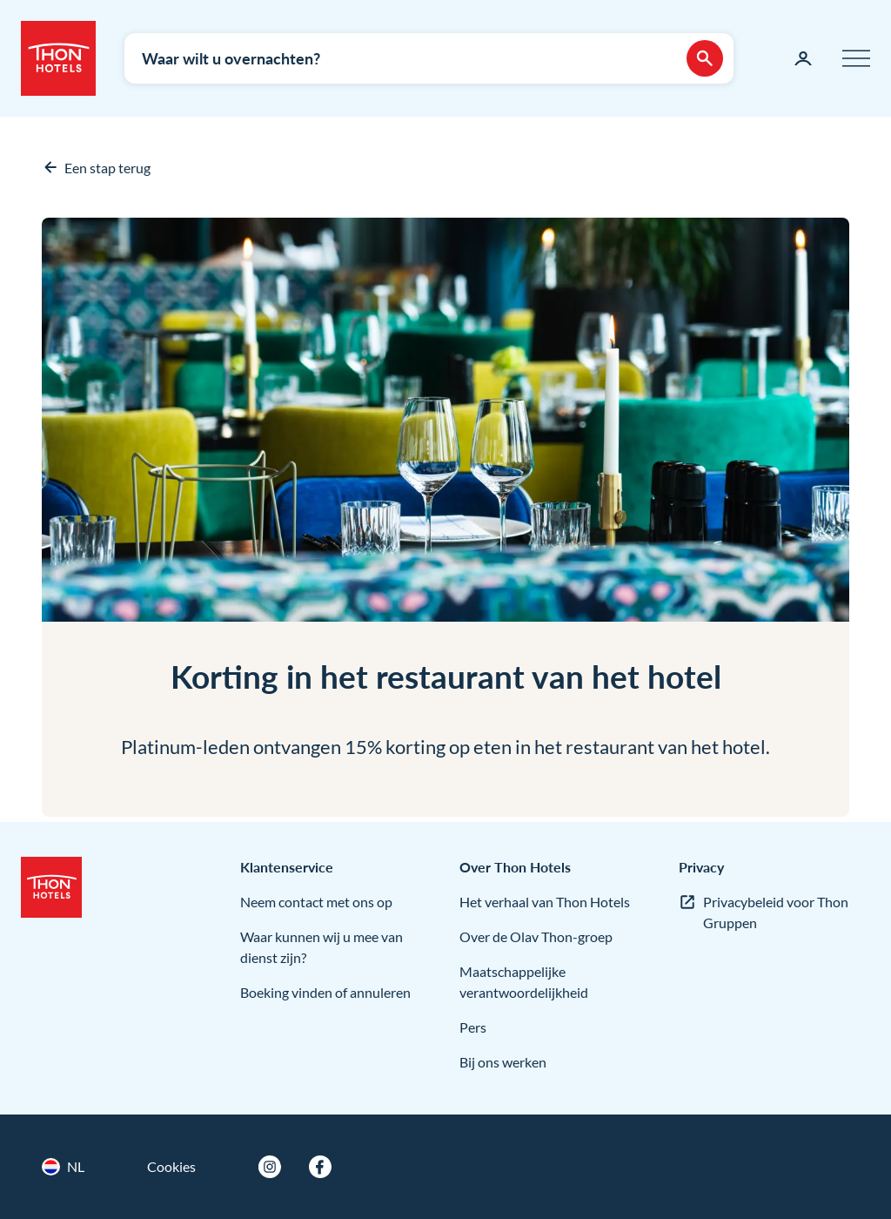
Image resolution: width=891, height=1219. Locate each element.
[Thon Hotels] (58, 58)
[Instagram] (269, 1166)
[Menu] (856, 58)
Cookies (171, 1166)
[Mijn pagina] (803, 58)
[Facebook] (320, 1166)
